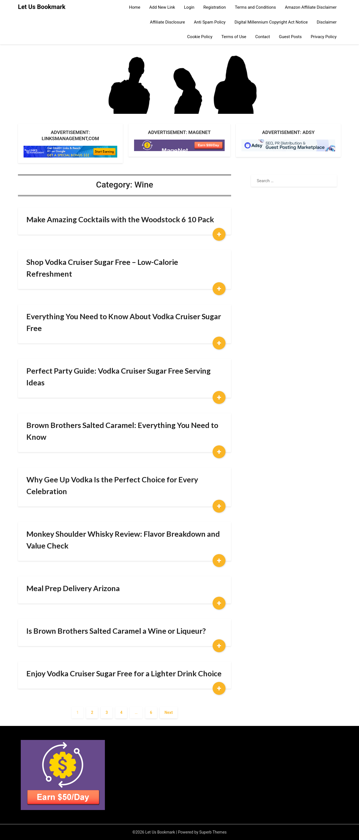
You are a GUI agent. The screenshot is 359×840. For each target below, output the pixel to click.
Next (169, 712)
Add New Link (162, 7)
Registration (214, 7)
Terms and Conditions (255, 7)
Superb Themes (213, 832)
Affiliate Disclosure (167, 22)
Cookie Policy (199, 36)
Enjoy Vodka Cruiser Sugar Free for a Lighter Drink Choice (124, 673)
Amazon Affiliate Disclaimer (311, 7)
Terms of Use (233, 36)
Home (134, 7)
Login (189, 7)
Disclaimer (327, 22)
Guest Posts (290, 36)
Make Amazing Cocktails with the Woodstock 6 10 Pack (120, 219)
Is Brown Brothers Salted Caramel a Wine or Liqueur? (116, 630)
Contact (262, 36)
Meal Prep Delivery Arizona (73, 588)
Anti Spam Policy (209, 22)
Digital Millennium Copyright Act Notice (271, 22)
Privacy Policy (324, 36)
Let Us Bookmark (41, 6)
